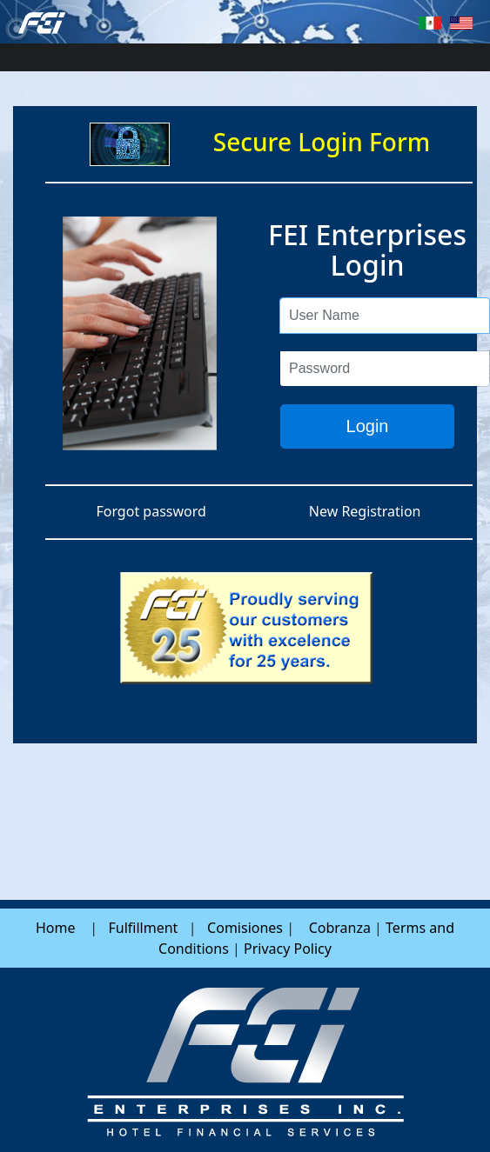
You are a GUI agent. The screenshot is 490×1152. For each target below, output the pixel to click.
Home (56, 927)
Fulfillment (143, 927)
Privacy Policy (288, 948)
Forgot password (150, 511)
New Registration (365, 511)
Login (367, 426)
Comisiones (245, 927)
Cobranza (340, 927)
